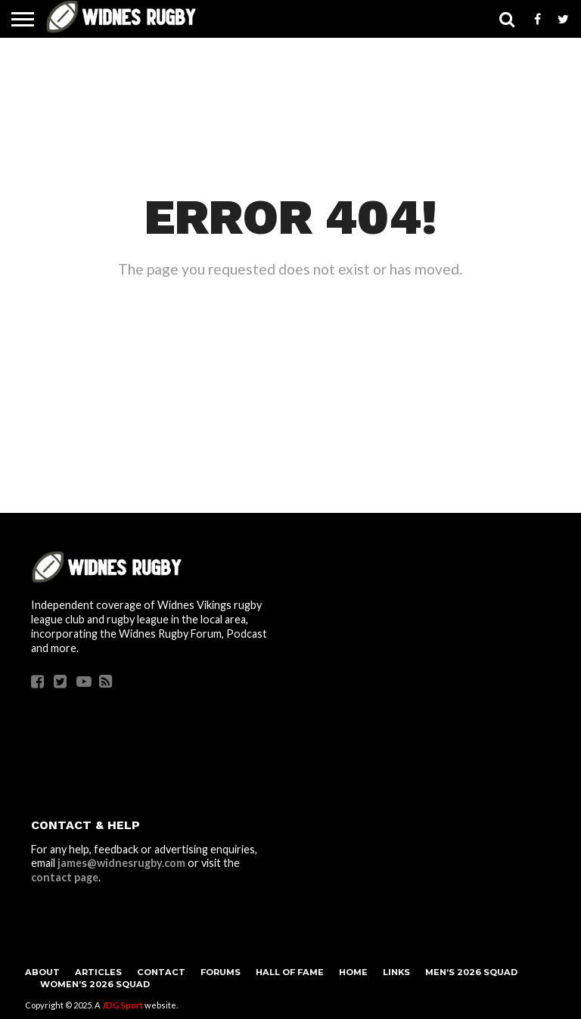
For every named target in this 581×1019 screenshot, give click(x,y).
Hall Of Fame (290, 972)
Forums (220, 972)
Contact (161, 972)
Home (353, 972)
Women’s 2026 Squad (95, 984)
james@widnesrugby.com (121, 862)
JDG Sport (122, 1005)
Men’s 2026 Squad (471, 972)
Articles (98, 972)
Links (396, 972)
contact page (64, 877)
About (42, 972)
